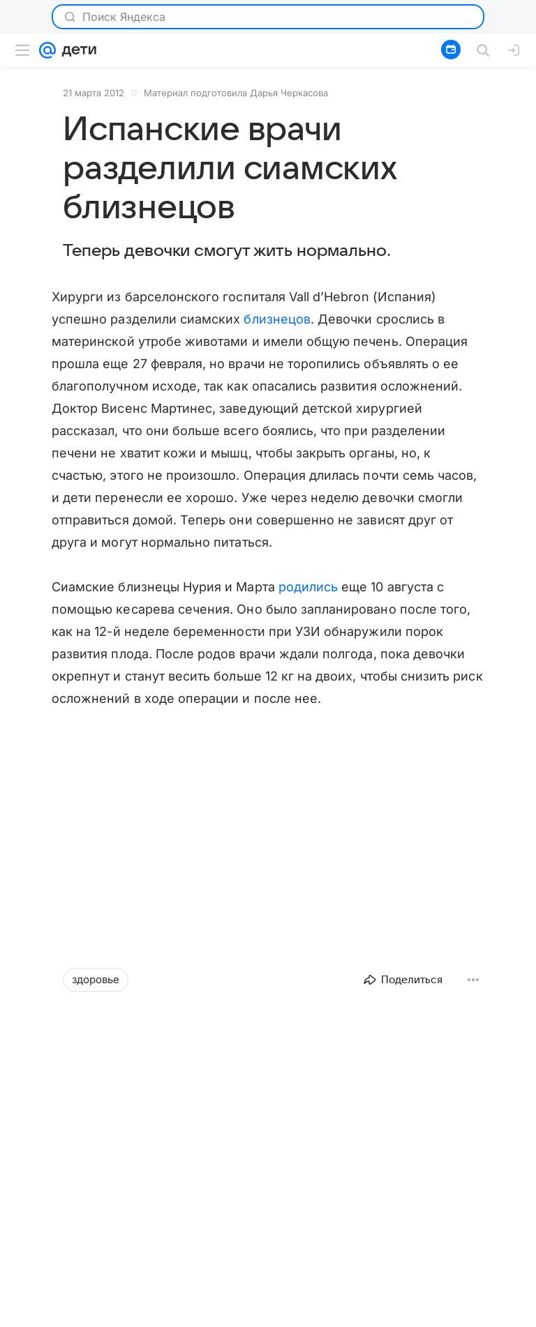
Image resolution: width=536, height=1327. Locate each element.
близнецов (277, 319)
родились (308, 586)
